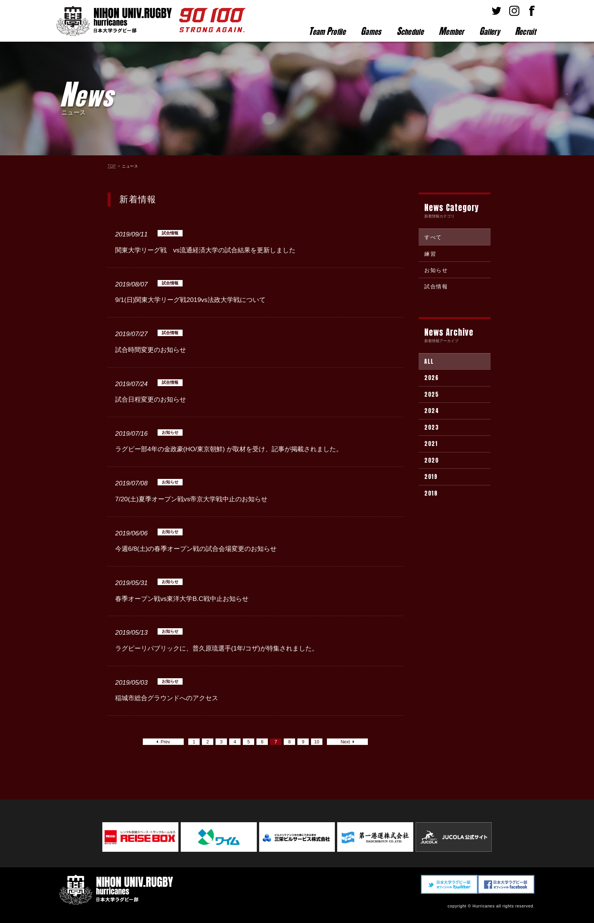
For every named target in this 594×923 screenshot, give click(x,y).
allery (489, 31)
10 (316, 742)
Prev (163, 742)
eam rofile (327, 31)
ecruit (525, 31)
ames (371, 31)
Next (347, 742)
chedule (410, 31)
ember (451, 31)
